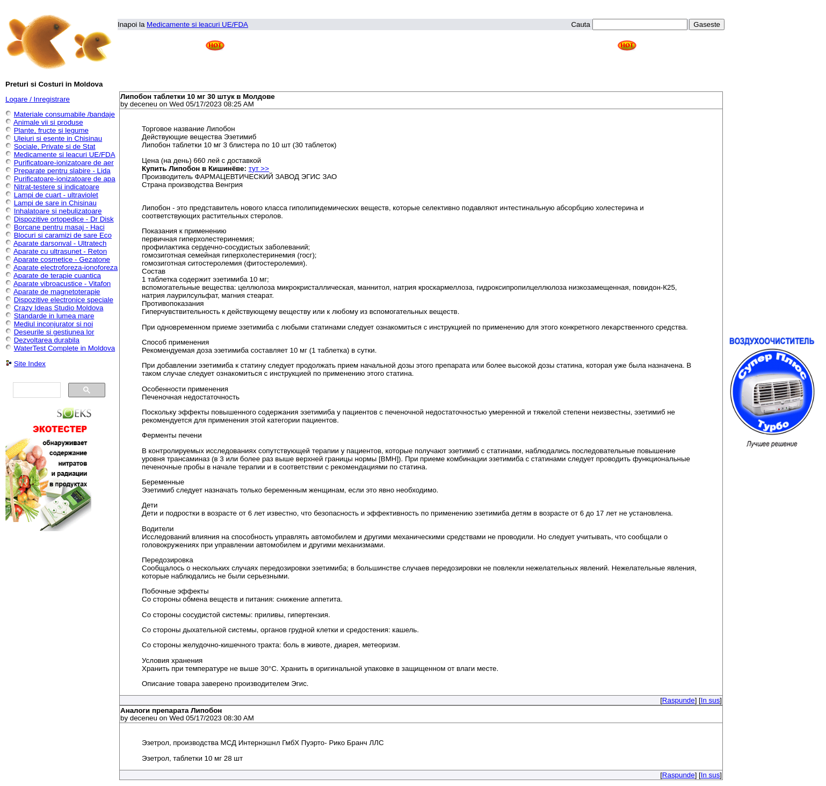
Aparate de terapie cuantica (57, 275)
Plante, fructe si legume (51, 130)
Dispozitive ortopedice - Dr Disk (64, 219)
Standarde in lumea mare (54, 316)
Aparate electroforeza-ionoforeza (65, 267)
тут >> (259, 169)
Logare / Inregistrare (37, 99)
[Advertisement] (421, 62)
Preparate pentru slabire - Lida (62, 171)
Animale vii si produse (48, 122)
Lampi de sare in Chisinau (55, 203)
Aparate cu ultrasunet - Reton (60, 251)
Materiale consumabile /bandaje (64, 114)
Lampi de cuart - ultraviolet (56, 195)
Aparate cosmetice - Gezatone (61, 259)
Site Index (30, 364)
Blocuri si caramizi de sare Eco (63, 235)
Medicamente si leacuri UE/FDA (197, 24)
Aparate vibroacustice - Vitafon (62, 284)
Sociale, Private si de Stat (55, 146)
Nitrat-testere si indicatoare (56, 187)
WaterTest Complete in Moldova (64, 348)
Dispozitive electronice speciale (63, 300)
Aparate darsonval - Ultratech (59, 243)
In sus (710, 700)
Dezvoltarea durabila (46, 340)
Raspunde (678, 700)
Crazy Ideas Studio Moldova (59, 308)
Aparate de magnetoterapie (56, 292)
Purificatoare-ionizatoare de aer (64, 163)
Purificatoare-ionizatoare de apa (64, 179)
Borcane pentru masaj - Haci (59, 227)
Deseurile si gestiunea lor (54, 332)
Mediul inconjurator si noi (53, 324)
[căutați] (35, 390)
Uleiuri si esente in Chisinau (58, 138)
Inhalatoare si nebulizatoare (58, 211)
